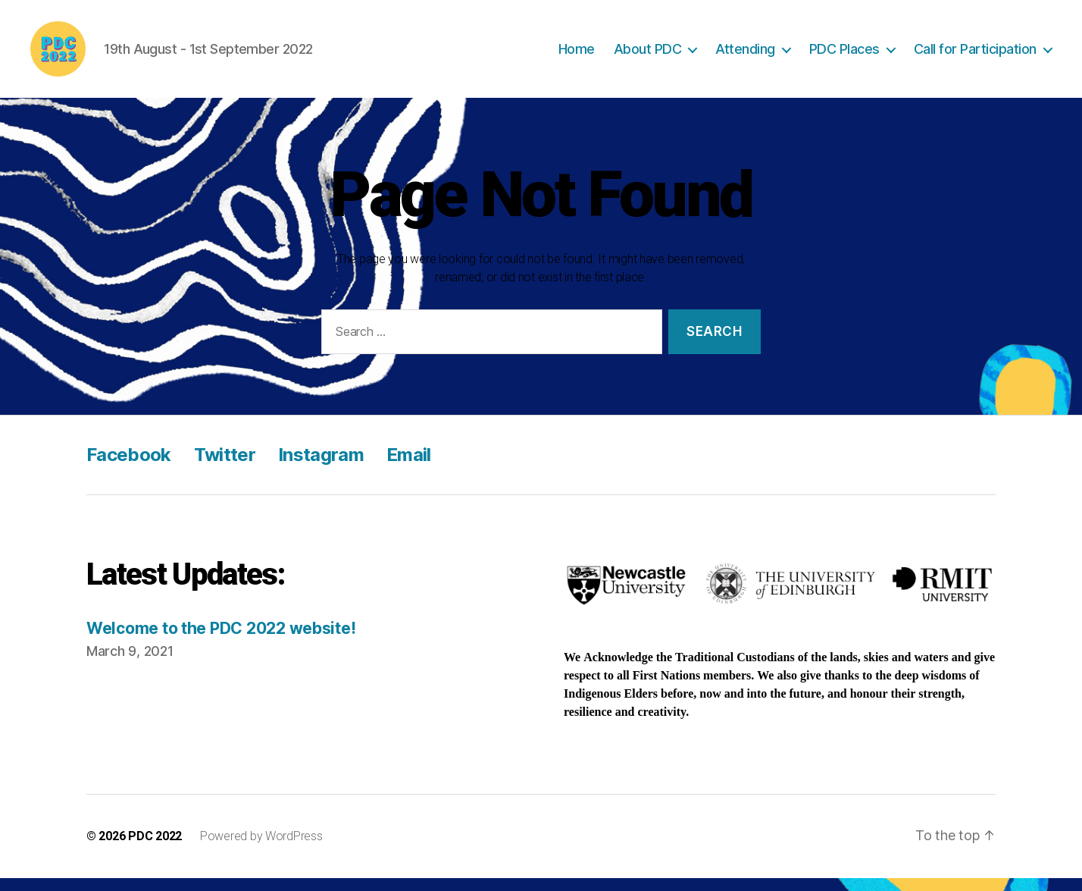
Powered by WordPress (261, 849)
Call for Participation (975, 55)
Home (576, 55)
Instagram (321, 467)
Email (408, 467)
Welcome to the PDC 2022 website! (220, 640)
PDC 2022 (155, 849)
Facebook (128, 467)
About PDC (648, 55)
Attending (745, 55)
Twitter (224, 467)
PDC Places (844, 55)
